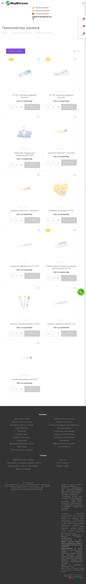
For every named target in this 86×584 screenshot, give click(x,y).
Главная (5, 33)
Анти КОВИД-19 (64, 447)
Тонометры (21, 431)
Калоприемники (21, 428)
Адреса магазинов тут (42, 18)
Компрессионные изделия (23, 460)
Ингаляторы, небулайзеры (64, 431)
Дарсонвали (22, 447)
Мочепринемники (64, 428)
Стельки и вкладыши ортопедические (64, 425)
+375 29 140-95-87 (42, 8)
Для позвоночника (21, 419)
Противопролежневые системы (21, 444)
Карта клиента (62, 463)
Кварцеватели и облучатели (64, 444)
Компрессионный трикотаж (64, 419)
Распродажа (22, 440)
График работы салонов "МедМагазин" (23, 466)
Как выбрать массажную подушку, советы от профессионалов (25, 463)
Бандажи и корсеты (64, 422)
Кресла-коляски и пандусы (22, 450)
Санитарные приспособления (22, 425)
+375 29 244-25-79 (42, 14)
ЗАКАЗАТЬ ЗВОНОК (82, 292)
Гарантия (62, 460)
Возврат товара (62, 466)
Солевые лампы (22, 434)
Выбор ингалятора (23, 469)
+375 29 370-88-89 (42, 11)
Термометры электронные (64, 437)
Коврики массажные (22, 437)
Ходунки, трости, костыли (22, 422)
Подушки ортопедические (64, 434)
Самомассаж (64, 440)
